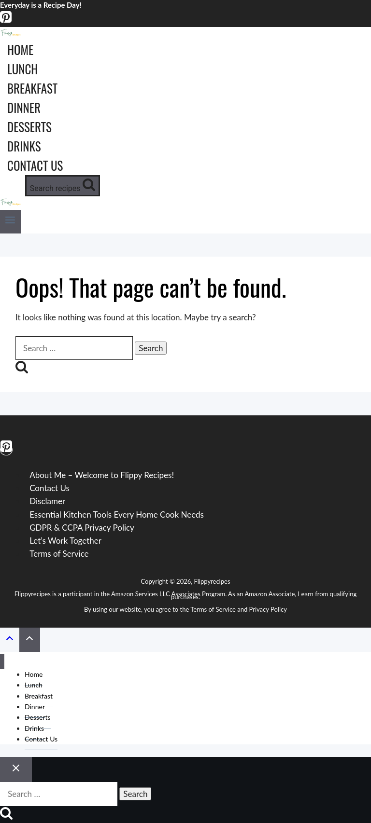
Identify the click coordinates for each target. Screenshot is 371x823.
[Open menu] (10, 221)
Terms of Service (58, 554)
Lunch (22, 69)
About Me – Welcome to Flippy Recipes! (101, 475)
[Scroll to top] (9, 639)
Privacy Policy (268, 609)
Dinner (24, 107)
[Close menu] (2, 661)
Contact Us (35, 165)
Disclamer (47, 501)
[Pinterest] (6, 20)
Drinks (24, 146)
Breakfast (32, 88)
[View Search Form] (62, 185)
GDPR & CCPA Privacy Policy (81, 527)
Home (20, 49)
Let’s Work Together (65, 540)
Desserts (29, 127)
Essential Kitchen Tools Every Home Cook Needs (116, 514)
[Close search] (16, 769)
